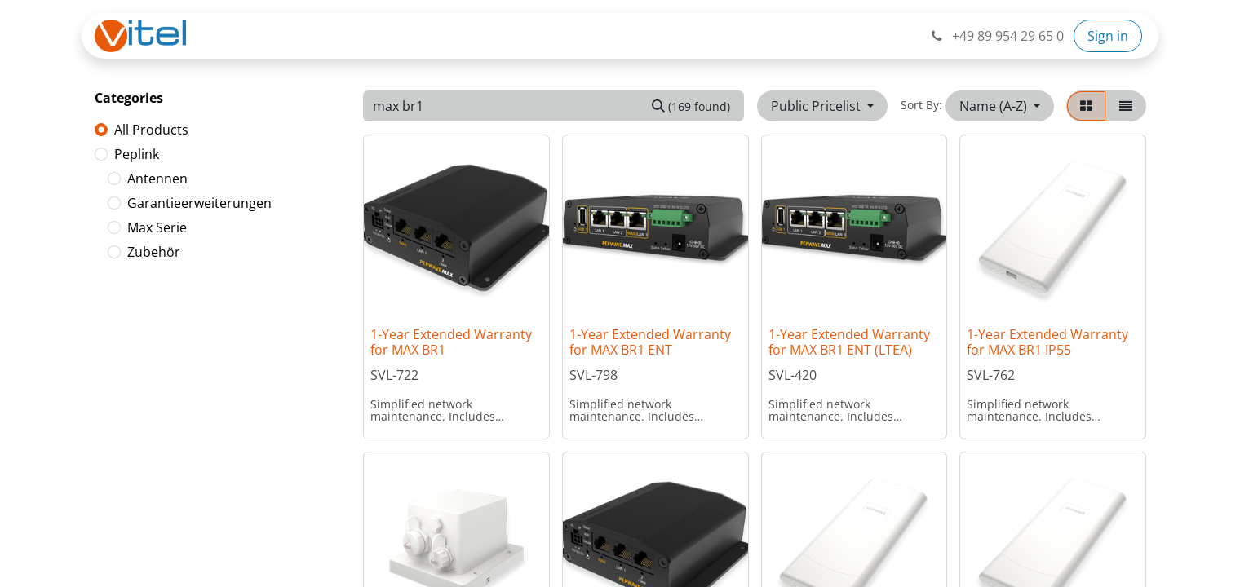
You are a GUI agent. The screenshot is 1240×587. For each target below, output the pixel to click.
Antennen (157, 179)
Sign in (1107, 36)
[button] (1000, 105)
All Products (151, 130)
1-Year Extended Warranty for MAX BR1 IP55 (1047, 342)
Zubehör (153, 252)
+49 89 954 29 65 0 (996, 36)
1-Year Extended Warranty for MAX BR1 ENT (650, 342)
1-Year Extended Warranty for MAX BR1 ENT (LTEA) (849, 342)
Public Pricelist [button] (817, 106)
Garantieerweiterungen (199, 203)
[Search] (691, 105)
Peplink (136, 154)
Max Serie (157, 227)
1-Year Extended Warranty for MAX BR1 (451, 342)
